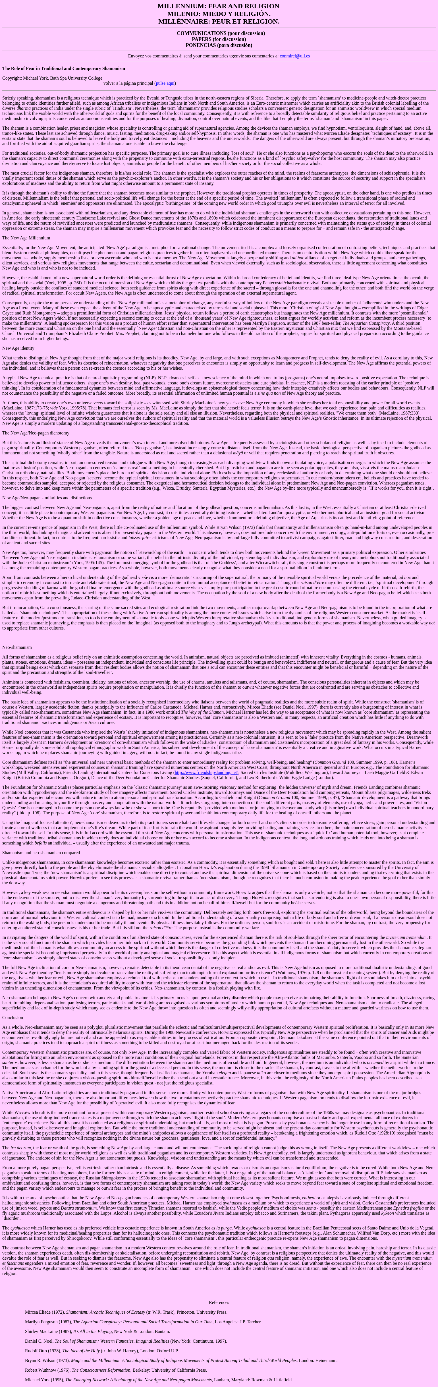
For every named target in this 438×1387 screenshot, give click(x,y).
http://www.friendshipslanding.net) (206, 772)
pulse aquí (165, 83)
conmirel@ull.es (295, 55)
